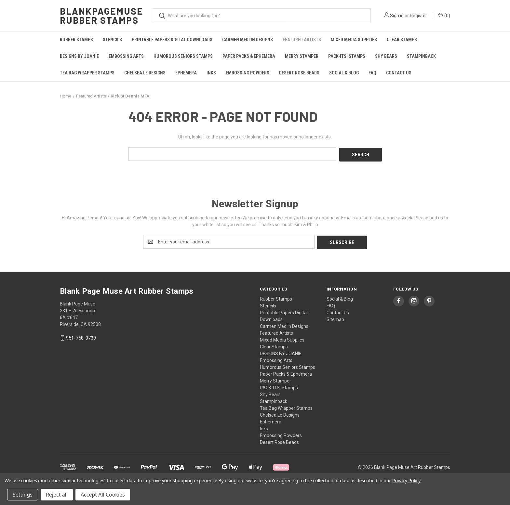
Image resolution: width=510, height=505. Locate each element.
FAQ (372, 72)
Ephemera (186, 72)
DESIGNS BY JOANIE (79, 56)
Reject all (57, 494)
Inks (211, 72)
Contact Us (398, 72)
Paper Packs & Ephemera (248, 56)
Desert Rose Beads (299, 72)
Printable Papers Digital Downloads (172, 39)
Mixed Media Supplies (354, 39)
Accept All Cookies (103, 494)
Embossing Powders (247, 72)
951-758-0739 (81, 337)
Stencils (112, 39)
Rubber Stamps (76, 39)
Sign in (397, 15)
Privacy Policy (406, 480)
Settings (23, 494)
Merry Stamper (301, 56)
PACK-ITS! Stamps (346, 56)
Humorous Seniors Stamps (183, 56)
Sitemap (335, 317)
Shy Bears (386, 56)
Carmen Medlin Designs (247, 39)
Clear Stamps (402, 39)
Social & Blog (344, 72)
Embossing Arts (126, 56)
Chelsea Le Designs (145, 72)
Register (418, 15)
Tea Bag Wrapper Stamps (87, 72)
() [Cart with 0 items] (444, 15)
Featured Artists (302, 39)
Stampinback (421, 56)
